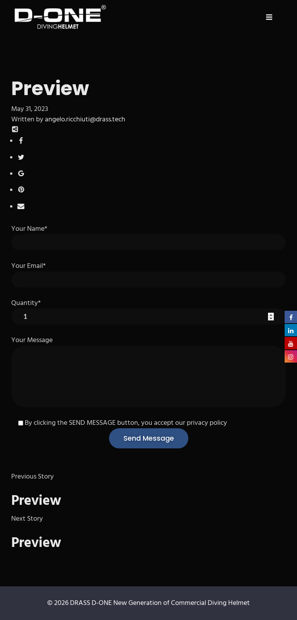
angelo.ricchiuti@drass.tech (85, 119)
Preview (36, 501)
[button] (269, 17)
